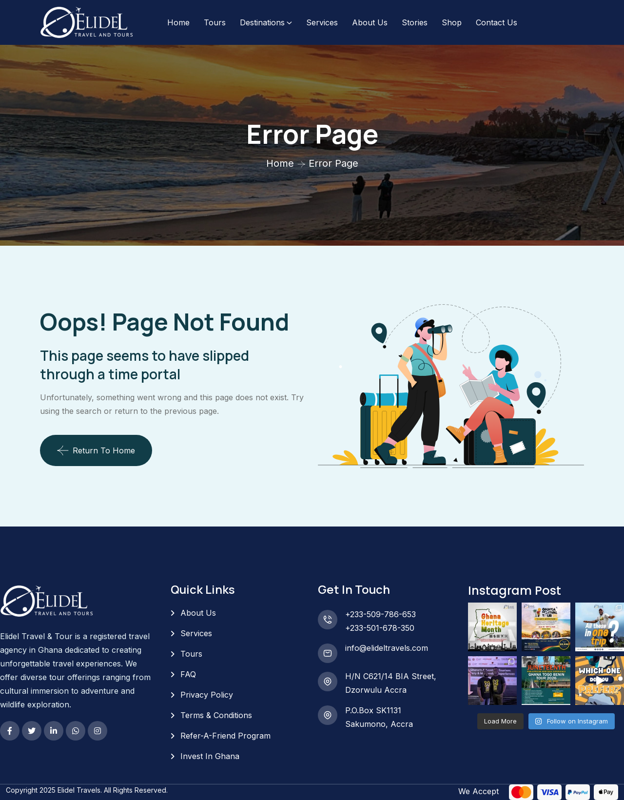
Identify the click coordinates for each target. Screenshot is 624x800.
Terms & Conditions (216, 715)
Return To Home (96, 450)
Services (322, 22)
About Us (370, 22)
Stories (415, 22)
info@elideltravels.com (386, 648)
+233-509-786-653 (380, 614)
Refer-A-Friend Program (225, 736)
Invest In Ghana (209, 756)
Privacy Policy (206, 695)
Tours (215, 22)
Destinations (262, 22)
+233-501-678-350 (379, 628)
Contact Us (496, 22)
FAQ (188, 674)
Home (178, 22)
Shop (452, 22)
